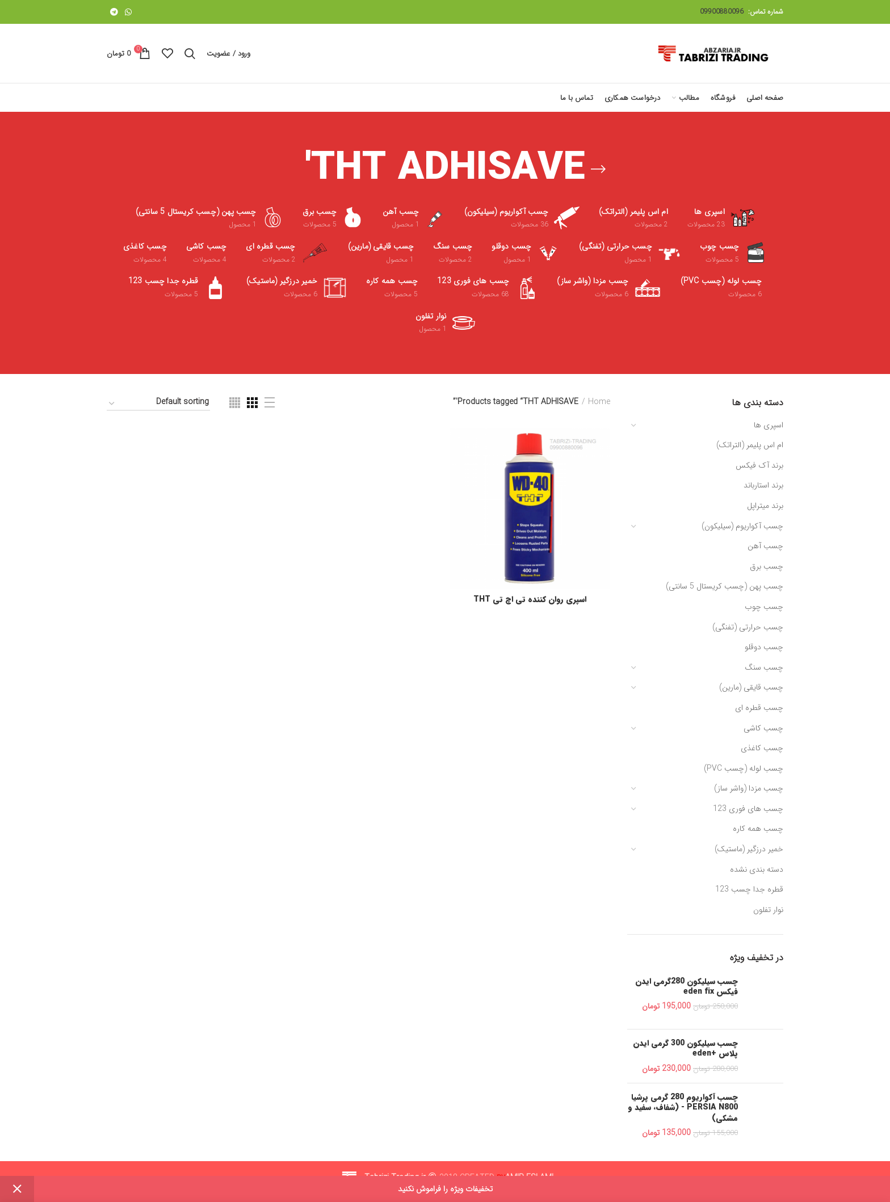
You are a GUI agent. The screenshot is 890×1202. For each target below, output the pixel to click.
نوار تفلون (768, 909)
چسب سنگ (764, 667)
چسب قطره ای (759, 707)
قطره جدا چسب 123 (749, 889)
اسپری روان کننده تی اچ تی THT (529, 599)
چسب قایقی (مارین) (751, 687)
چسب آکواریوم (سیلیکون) (742, 526)
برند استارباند (763, 485)
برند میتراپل (765, 505)
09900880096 (722, 11)
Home (599, 402)
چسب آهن (765, 546)
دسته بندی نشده (756, 869)
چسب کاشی (763, 728)
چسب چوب (764, 606)
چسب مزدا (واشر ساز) (748, 788)
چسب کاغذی (762, 748)
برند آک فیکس (759, 465)
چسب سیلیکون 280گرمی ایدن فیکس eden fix (686, 986)
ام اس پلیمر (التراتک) (749, 445)
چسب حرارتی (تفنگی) (747, 627)
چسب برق (766, 566)
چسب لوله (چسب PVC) (743, 768)
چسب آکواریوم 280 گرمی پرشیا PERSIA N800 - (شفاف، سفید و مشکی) (683, 1107)
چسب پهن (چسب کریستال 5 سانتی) (724, 586)
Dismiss (17, 1189)
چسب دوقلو (764, 647)
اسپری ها (768, 425)
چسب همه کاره (758, 828)
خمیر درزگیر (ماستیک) (749, 849)
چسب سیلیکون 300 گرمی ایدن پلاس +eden (685, 1048)
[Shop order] (158, 404)
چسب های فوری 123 (748, 808)
